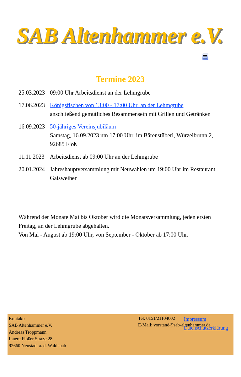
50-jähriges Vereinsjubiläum (83, 126)
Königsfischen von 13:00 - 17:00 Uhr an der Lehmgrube (116, 105)
